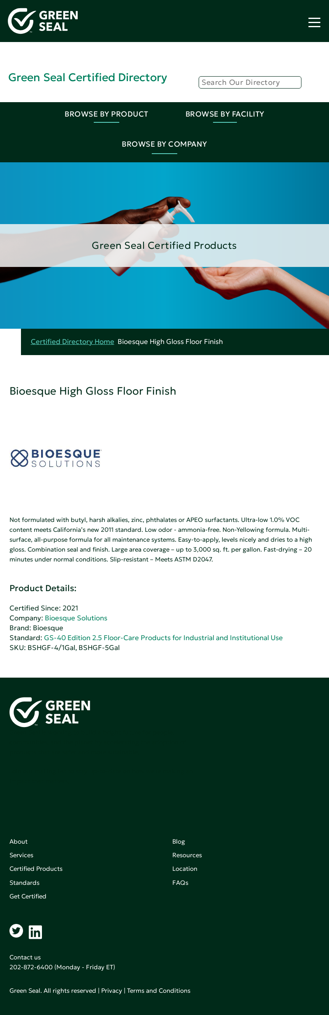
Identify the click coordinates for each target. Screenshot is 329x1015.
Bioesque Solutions (76, 618)
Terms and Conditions (158, 990)
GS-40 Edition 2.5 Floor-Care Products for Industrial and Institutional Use (163, 638)
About (18, 841)
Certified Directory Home (72, 341)
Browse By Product (106, 114)
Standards (24, 882)
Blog (178, 841)
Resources (187, 855)
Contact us (25, 957)
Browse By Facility (224, 114)
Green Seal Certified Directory (87, 77)
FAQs (180, 882)
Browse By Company (164, 144)
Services (21, 855)
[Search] (250, 82)
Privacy (111, 990)
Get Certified (27, 896)
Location (184, 868)
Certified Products (36, 868)
